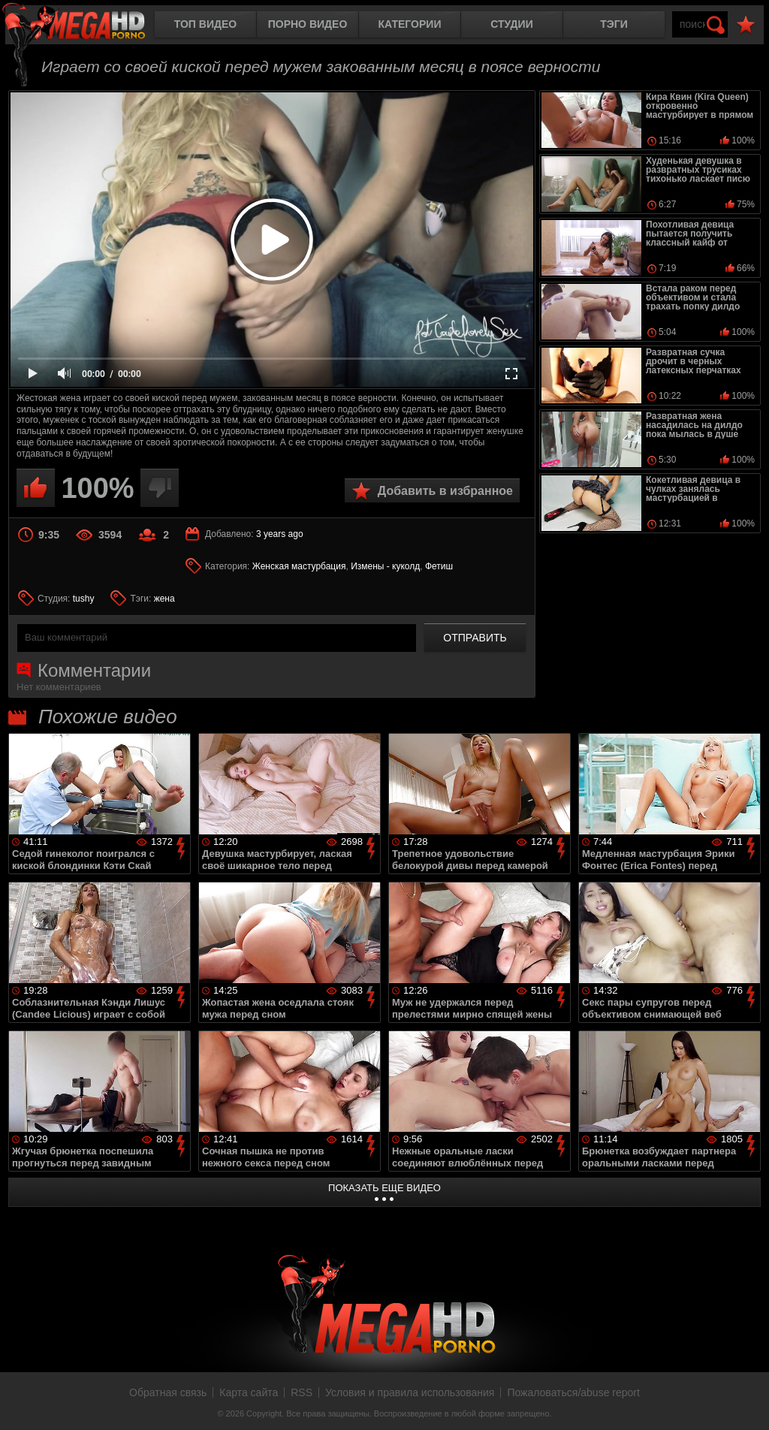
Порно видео (308, 24)
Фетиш (439, 566)
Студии (511, 24)
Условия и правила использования (409, 1392)
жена (164, 598)
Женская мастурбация (299, 566)
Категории (410, 24)
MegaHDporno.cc (86, 26)
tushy (84, 598)
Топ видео (205, 24)
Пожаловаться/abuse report (573, 1392)
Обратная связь (168, 1392)
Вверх (746, 1402)
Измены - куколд (385, 566)
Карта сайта (248, 1392)
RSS (301, 1392)
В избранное (745, 25)
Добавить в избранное (445, 490)
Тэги (614, 24)
